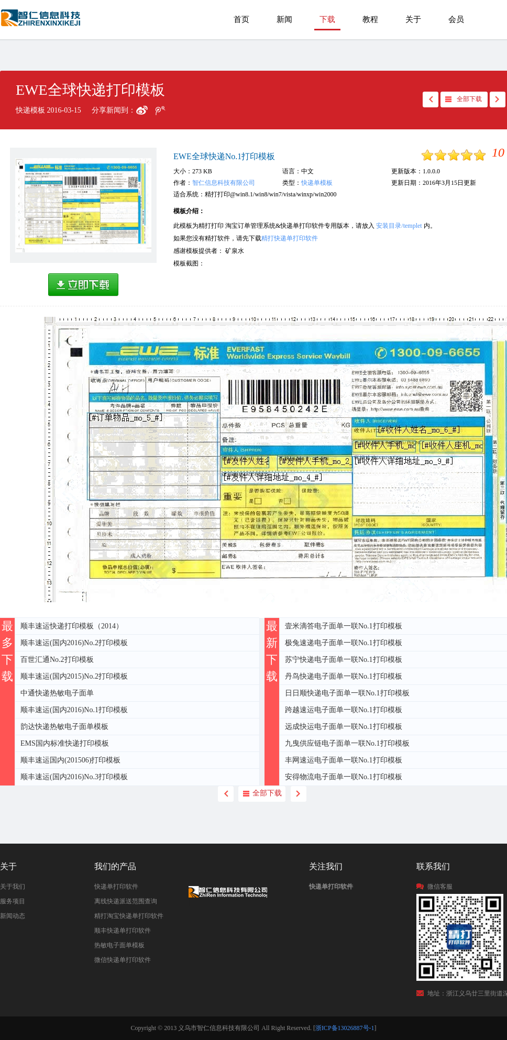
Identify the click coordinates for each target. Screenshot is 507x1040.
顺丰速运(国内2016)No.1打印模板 (74, 710)
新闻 (284, 19)
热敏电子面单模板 (119, 945)
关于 (413, 19)
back (430, 99)
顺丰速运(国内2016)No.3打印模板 (74, 777)
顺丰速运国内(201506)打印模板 (70, 760)
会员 (456, 19)
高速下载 (83, 284)
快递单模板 (317, 182)
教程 (370, 19)
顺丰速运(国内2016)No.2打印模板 (74, 643)
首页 (241, 19)
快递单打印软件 (116, 886)
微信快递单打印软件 (122, 960)
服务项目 (12, 901)
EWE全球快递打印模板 (41, 22)
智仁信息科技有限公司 (223, 182)
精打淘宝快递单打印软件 (128, 916)
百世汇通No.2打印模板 (57, 659)
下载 (327, 19)
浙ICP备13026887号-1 (344, 1028)
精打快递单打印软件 (289, 238)
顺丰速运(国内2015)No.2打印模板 (74, 676)
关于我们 (12, 886)
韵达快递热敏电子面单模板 (64, 727)
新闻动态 (12, 916)
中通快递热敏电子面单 (57, 693)
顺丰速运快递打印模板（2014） (71, 626)
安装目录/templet (399, 225)
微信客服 (440, 886)
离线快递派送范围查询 (125, 901)
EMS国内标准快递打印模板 (64, 743)
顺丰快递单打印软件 (122, 930)
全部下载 (469, 99)
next (497, 99)
